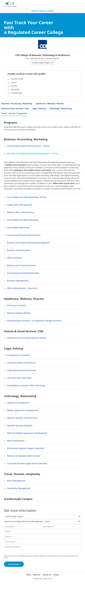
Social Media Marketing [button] (16, 228)
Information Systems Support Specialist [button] (24, 448)
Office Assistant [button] (13, 258)
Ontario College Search (45, 579)
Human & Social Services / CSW (14, 108)
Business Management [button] (16, 281)
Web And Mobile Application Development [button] (25, 433)
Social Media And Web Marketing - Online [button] (25, 197)
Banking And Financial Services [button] (20, 266)
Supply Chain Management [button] (18, 205)
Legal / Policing (39, 108)
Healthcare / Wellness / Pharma (50, 103)
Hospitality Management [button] (17, 488)
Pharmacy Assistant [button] (15, 306)
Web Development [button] (14, 441)
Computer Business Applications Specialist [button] (25, 464)
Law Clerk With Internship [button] (17, 378)
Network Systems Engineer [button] (18, 426)
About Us (36, 575)
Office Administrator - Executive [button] (20, 288)
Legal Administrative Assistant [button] (20, 370)
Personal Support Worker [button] (17, 313)
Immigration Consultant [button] (17, 355)
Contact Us (47, 575)
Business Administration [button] (17, 250)
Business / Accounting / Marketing (16, 103)
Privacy (56, 575)
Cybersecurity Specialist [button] (16, 403)
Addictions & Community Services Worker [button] (25, 338)
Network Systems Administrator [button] (20, 418)
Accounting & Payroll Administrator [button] (22, 235)
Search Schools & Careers (42, 11)
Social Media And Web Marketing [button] (21, 220)
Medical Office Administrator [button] (19, 212)
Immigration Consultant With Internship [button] (24, 386)
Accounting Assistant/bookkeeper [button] (21, 273)
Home (28, 575)
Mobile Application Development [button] (21, 410)
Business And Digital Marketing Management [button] (27, 243)
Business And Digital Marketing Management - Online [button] (31, 154)
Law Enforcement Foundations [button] (20, 363)
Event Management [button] (14, 481)
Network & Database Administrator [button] (22, 456)
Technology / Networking (60, 108)
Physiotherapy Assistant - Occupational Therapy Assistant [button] (32, 321)
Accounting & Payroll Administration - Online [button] (26, 146)
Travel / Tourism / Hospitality (14, 113)
